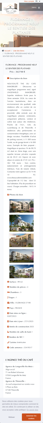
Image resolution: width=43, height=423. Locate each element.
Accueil (7, 51)
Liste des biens (18, 51)
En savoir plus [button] (32, 410)
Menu (36, 8)
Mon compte (29, 1)
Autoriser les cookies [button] (31, 417)
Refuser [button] (12, 417)
